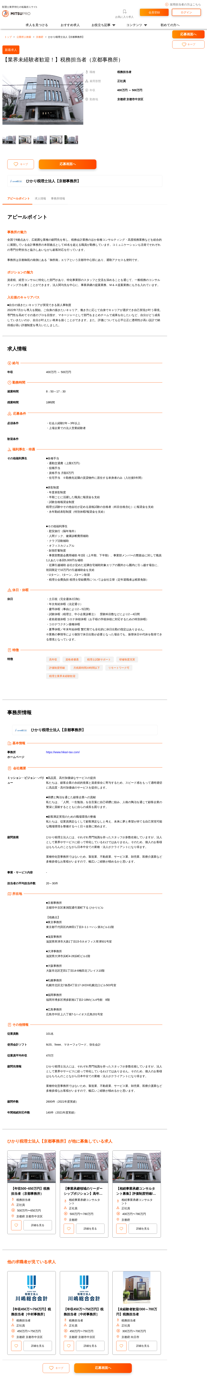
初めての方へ (170, 25)
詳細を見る (37, 1225)
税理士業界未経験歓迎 (62, 676)
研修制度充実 (127, 659)
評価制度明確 (57, 667)
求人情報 (40, 198)
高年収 (53, 659)
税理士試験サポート (99, 659)
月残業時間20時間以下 (86, 667)
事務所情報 (58, 198)
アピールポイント (18, 198)
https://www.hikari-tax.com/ (63, 752)
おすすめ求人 (70, 25)
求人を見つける (37, 25)
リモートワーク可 (118, 667)
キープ (20, 164)
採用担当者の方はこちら (183, 4)
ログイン (186, 12)
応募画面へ (68, 164)
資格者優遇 (72, 659)
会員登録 (154, 12)
